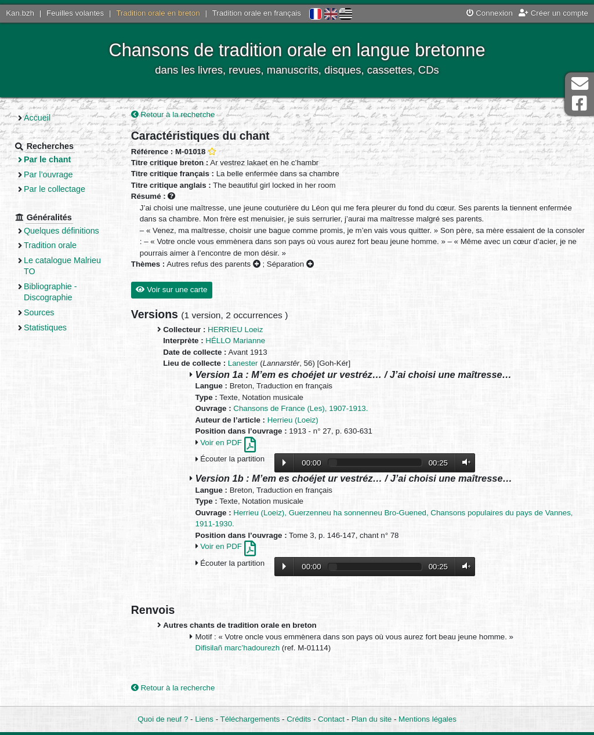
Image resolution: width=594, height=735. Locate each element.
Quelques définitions (61, 230)
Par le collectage (54, 189)
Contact (331, 719)
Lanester (243, 363)
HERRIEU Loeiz (235, 329)
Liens (204, 719)
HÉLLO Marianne (235, 340)
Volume (463, 462)
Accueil (37, 117)
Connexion (489, 13)
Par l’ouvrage (48, 174)
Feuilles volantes (75, 13)
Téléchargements (250, 719)
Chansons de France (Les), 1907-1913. (300, 408)
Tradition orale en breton (158, 13)
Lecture (284, 462)
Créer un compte (553, 13)
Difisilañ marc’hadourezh (238, 647)
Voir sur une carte (171, 289)
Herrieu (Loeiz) (292, 420)
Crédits (299, 719)
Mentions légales (428, 719)
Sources (39, 312)
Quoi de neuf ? (162, 719)
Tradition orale (50, 245)
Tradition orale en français (256, 13)
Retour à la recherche (173, 114)
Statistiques (45, 327)
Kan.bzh (20, 13)
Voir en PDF (227, 442)
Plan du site (372, 719)
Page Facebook (579, 103)
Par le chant (47, 159)
